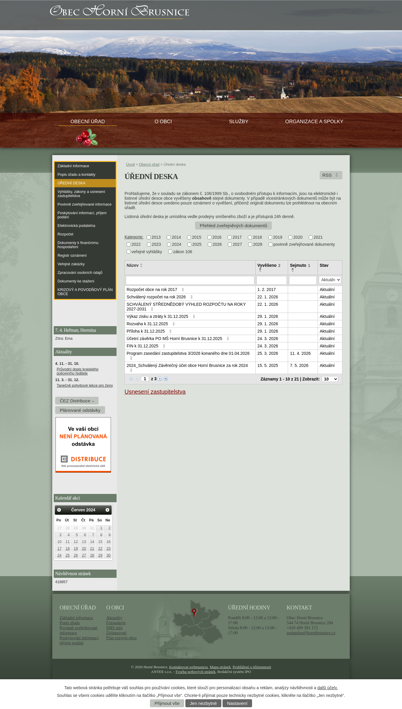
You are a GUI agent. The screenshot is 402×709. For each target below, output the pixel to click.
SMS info (114, 627)
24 (59, 555)
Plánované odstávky (80, 409)
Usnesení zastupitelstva (155, 391)
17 (59, 549)
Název (132, 265)
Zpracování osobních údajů (80, 273)
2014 (176, 237)
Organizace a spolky (314, 121)
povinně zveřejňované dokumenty (304, 244)
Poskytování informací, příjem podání (82, 215)
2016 (216, 237)
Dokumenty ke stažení (76, 281)
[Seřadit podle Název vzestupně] (141, 264)
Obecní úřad (88, 121)
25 (68, 555)
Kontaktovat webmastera (188, 667)
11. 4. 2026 (300, 353)
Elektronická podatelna (76, 226)
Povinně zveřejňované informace (85, 204)
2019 (277, 237)
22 (100, 549)
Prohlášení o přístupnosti (252, 667)
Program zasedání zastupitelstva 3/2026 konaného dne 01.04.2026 (188, 355)
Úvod (130, 164)
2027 (237, 244)
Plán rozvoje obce (121, 637)
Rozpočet (65, 234)
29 (100, 555)
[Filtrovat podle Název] (190, 280)
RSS (331, 175)
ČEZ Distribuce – (77, 400)
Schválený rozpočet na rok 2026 (160, 297)
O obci (163, 121)
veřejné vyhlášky (147, 251)
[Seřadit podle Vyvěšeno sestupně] (260, 271)
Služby (238, 121)
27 (84, 555)
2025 (196, 244)
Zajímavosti (116, 632)
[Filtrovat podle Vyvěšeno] (271, 280)
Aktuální (327, 289)
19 (76, 549)
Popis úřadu (70, 622)
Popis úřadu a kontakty (76, 175)
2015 (196, 237)
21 (92, 549)
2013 (156, 237)
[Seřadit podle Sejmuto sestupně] (293, 271)
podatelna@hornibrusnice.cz (311, 632)
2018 (257, 237)
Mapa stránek (220, 667)
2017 (237, 237)
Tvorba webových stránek (195, 671)
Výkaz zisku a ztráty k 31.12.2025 (162, 316)
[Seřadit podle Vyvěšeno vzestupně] (260, 269)
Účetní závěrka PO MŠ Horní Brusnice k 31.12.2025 (179, 338)
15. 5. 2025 (267, 365)
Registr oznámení (72, 255)
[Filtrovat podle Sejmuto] (303, 280)
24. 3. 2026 (267, 338)
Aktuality (114, 617)
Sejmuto (300, 265)
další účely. (327, 687)
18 (68, 549)
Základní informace (73, 166)
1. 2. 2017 (266, 289)
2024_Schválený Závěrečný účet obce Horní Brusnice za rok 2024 (187, 368)
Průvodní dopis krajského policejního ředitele (77, 371)
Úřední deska (71, 183)
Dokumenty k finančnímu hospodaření (78, 245)
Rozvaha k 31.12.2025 (152, 323)
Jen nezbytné (203, 703)
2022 (136, 244)
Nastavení (237, 703)
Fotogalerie (116, 622)
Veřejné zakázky (71, 264)
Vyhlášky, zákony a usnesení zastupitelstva (81, 194)
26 (76, 555)
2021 (318, 237)
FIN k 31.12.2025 (147, 346)
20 (84, 549)
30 (109, 555)
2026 (217, 244)
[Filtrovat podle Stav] (330, 280)
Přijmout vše (167, 703)
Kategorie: (134, 237)
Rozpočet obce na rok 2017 (156, 289)
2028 (257, 244)
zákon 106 (182, 251)
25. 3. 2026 (267, 353)
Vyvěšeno (268, 265)
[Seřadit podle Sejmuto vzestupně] (293, 269)
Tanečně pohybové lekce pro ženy (85, 385)
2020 (298, 237)
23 (109, 549)
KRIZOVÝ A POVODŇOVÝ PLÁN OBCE (85, 292)
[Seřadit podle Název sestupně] (141, 266)
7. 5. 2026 (299, 365)
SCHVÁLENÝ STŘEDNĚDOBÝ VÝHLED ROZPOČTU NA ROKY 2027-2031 (186, 306)
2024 (176, 244)
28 (92, 555)
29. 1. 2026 (267, 316)
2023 (156, 244)
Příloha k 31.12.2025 (150, 331)
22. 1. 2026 (267, 297)
